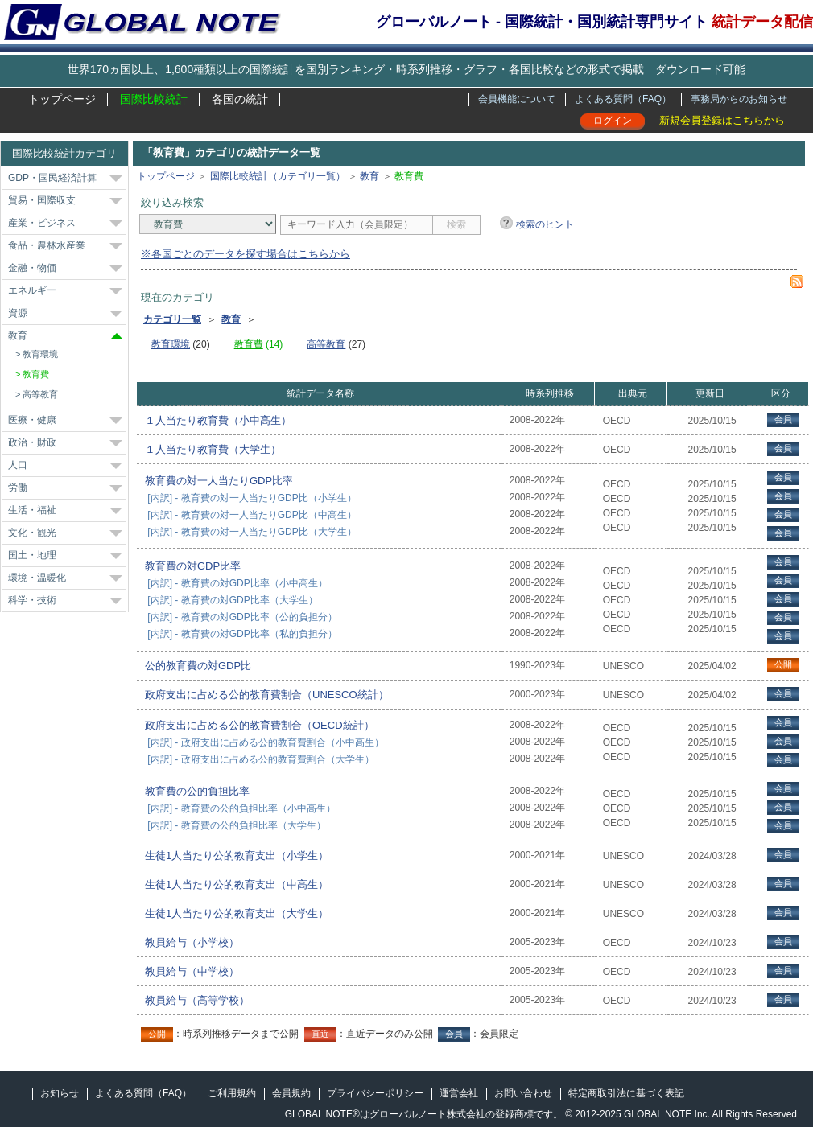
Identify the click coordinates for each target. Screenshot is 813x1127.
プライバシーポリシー (375, 1093)
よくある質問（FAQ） (623, 99)
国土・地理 (32, 555)
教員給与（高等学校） (197, 1000)
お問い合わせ (523, 1093)
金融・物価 (32, 268)
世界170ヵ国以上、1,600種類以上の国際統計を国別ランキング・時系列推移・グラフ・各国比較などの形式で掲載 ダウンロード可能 (406, 69)
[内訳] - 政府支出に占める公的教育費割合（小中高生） (265, 742)
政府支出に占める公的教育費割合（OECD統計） (259, 725)
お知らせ (59, 1093)
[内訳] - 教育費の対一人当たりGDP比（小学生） (251, 498)
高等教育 (40, 394)
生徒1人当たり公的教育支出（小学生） (236, 855)
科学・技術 (32, 600)
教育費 (36, 374)
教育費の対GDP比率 (193, 566)
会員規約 (291, 1093)
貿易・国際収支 (42, 200)
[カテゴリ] (207, 224)
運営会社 (459, 1093)
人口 (17, 465)
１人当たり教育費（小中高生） (218, 420)
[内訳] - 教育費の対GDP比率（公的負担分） (241, 617)
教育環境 (40, 354)
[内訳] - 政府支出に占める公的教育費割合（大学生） (260, 759)
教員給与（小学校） (192, 942)
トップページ (62, 99)
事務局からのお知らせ (739, 99)
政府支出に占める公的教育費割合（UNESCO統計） (267, 695)
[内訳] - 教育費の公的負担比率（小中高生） (241, 808)
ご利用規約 (232, 1093)
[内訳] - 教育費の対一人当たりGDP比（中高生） (251, 514)
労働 (17, 487)
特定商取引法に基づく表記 (626, 1093)
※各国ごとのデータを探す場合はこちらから (245, 254)
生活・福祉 (32, 510)
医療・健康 (32, 420)
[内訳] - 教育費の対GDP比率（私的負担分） (241, 634)
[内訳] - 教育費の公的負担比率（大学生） (236, 825)
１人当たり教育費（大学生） (213, 449)
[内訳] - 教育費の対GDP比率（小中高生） (237, 583)
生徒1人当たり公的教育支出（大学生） (236, 913)
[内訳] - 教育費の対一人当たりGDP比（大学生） (251, 531)
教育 (17, 335)
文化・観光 (32, 532)
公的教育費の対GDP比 (198, 666)
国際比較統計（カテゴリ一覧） (277, 176)
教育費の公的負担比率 (197, 791)
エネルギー (32, 290)
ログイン (612, 120)
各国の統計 (240, 99)
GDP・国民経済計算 (52, 177)
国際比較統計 (154, 99)
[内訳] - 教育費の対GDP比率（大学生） (232, 600)
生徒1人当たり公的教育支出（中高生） (236, 884)
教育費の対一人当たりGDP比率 (219, 481)
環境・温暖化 (37, 577)
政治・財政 (32, 442)
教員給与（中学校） (192, 971)
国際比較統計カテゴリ (64, 153)
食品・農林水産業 (46, 245)
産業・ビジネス (42, 222)
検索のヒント (545, 224)
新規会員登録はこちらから (722, 120)
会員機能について (516, 99)
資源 (17, 313)
